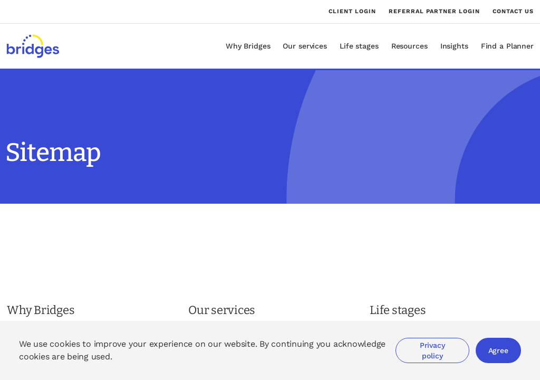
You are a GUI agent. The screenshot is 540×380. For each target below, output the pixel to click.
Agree (498, 350)
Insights (454, 46)
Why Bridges (248, 46)
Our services (305, 46)
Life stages (359, 46)
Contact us (513, 11)
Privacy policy (432, 350)
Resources (409, 46)
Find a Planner (507, 46)
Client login (352, 11)
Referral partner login (434, 11)
